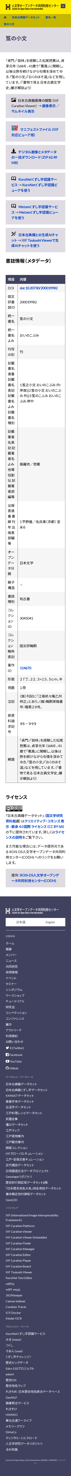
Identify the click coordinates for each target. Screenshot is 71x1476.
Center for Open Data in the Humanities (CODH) (26, 1460)
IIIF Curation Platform (20, 1226)
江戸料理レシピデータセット (24, 1113)
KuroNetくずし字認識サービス (25, 1333)
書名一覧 (50, 17)
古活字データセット (18, 1107)
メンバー (11, 955)
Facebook (14, 1054)
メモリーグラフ (15, 1426)
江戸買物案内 (15, 1136)
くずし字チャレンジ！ (18, 1356)
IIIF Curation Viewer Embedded (26, 1237)
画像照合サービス (17, 1403)
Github (12, 1068)
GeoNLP (11, 1397)
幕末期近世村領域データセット (26, 1194)
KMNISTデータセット (20, 1095)
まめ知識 (12, 1449)
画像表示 (49, 106)
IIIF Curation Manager (20, 1249)
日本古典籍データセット (26, 17)
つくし (9, 1345)
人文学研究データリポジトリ (24, 1443)
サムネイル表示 (22, 111)
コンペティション (16, 1012)
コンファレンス (15, 1018)
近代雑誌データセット (20, 1165)
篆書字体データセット (20, 1101)
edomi (10, 1374)
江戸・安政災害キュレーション (25, 1159)
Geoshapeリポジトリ (19, 1176)
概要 (9, 949)
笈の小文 (9, 24)
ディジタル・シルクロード (21, 1438)
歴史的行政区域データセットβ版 (27, 1182)
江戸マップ (13, 1130)
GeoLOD (11, 1200)
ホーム (10, 943)
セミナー (11, 984)
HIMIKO (12, 1414)
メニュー (63, 6)
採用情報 (12, 972)
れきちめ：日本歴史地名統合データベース (33, 1391)
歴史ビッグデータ (17, 1362)
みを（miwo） (14, 1339)
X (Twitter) (15, 1048)
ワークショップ (15, 995)
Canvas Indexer (16, 1301)
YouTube (14, 1061)
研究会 (10, 1007)
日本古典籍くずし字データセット (27, 1090)
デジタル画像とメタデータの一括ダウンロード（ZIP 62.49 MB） (34, 157)
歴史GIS (11, 1380)
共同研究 (12, 966)
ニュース (11, 960)
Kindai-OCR (14, 1318)
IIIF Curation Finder (18, 1243)
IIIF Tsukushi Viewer (19, 1272)
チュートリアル (15, 1001)
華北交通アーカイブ (19, 1420)
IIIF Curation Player (18, 1260)
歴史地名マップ (16, 1385)
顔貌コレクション (17, 1148)
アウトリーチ (14, 1030)
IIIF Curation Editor (18, 1254)
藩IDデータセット (17, 1124)
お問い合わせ (14, 1041)
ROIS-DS (53, 1460)
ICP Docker (13, 1312)
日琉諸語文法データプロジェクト (27, 1171)
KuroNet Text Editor (19, 1278)
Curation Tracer (16, 1307)
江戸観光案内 (15, 1142)
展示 (9, 1024)
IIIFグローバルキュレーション (24, 1153)
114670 (25, 668)
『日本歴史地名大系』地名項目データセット (33, 1188)
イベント (11, 978)
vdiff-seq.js (13, 1289)
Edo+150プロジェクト (20, 1368)
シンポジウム (14, 989)
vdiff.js (10, 1283)
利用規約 (12, 1036)
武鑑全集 (12, 1119)
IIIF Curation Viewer (19, 1231)
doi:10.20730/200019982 (39, 288)
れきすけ (11, 1409)
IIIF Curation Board (18, 1266)
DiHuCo (11, 1432)
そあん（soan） (14, 1351)
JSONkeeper (14, 1295)
